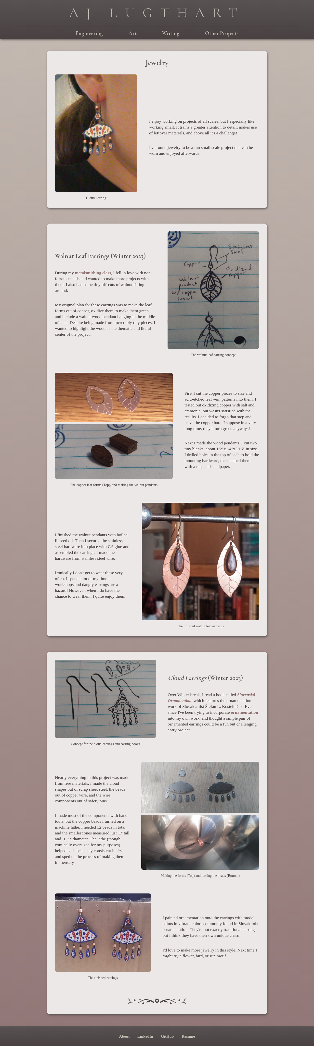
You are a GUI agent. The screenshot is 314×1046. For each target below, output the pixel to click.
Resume (188, 1036)
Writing (170, 33)
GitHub (167, 1036)
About (124, 1036)
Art (133, 33)
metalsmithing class (93, 272)
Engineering (89, 33)
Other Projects (221, 33)
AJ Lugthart (157, 12)
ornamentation (244, 712)
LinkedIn (145, 1036)
